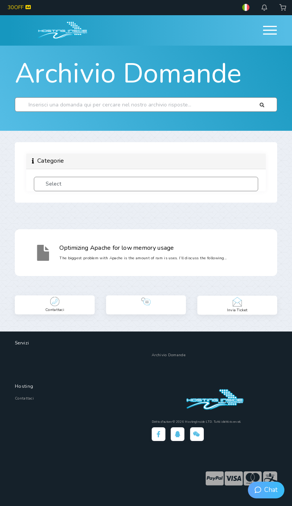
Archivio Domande (128, 73)
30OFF (19, 7)
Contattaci (24, 398)
